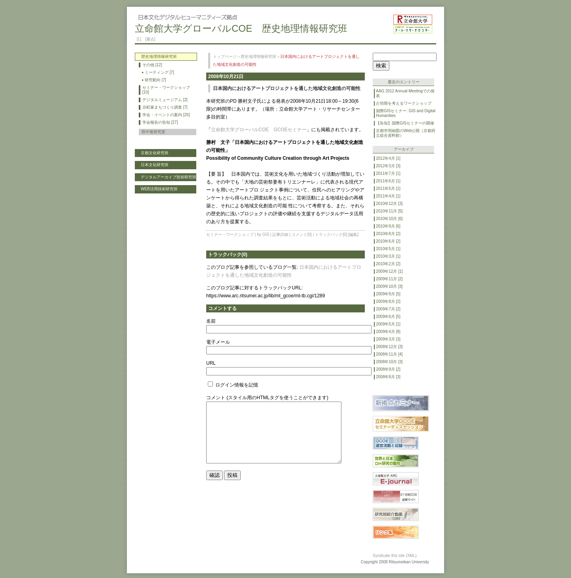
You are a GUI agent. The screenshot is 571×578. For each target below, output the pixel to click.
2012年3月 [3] (388, 166)
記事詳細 (280, 234)
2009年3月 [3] (388, 339)
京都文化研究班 (155, 153)
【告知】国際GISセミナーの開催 (405, 123)
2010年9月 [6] (388, 226)
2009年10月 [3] (389, 286)
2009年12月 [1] (389, 271)
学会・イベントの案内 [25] (166, 115)
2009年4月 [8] (388, 331)
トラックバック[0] (331, 234)
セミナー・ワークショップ (230, 234)
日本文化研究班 (155, 165)
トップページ (225, 56)
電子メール (218, 342)
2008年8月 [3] (388, 377)
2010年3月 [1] (388, 256)
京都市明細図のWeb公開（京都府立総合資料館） (405, 133)
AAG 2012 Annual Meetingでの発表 (405, 93)
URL (211, 363)
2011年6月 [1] (388, 181)
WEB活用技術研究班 (159, 189)
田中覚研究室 (153, 132)
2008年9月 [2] (388, 369)
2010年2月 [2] (388, 264)
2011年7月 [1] (388, 173)
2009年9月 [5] (388, 294)
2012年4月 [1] (388, 158)
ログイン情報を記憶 (233, 385)
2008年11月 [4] (389, 354)
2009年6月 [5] (388, 316)
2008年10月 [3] (389, 362)
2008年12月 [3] (389, 347)
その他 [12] (152, 65)
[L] (139, 39)
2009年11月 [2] (389, 279)
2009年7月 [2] (388, 309)
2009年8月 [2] (388, 301)
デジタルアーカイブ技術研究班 (168, 177)
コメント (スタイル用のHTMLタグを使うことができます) (267, 397)
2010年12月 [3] (389, 203)
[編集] (353, 234)
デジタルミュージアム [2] (165, 100)
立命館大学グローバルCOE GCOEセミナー (259, 129)
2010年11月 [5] (389, 211)
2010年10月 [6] (389, 218)
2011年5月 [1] (388, 188)
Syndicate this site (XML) (395, 555)
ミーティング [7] (159, 72)
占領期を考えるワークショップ (403, 103)
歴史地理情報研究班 (258, 56)
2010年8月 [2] (388, 234)
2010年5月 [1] (388, 249)
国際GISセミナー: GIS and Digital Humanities (405, 113)
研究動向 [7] (155, 80)
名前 (211, 321)
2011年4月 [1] (388, 196)
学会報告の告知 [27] (160, 122)
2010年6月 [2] (388, 241)
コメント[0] (301, 234)
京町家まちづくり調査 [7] (165, 107)
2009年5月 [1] (388, 324)
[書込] (150, 39)
